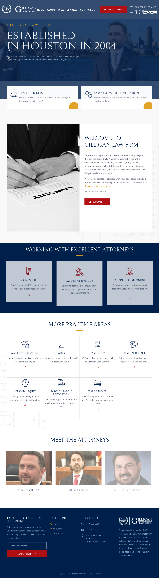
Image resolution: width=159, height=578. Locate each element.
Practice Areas (67, 9)
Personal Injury (25, 391)
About (51, 9)
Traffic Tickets (30, 93)
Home (40, 9)
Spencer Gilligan (27, 490)
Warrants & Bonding (25, 353)
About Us (57, 528)
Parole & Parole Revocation (116, 93)
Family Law (97, 353)
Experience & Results (79, 282)
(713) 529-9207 (92, 529)
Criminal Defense (133, 353)
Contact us (87, 9)
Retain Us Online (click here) (97, 186)
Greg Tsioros (77, 490)
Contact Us (28, 280)
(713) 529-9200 (92, 523)
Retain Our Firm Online (131, 280)
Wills (61, 353)
